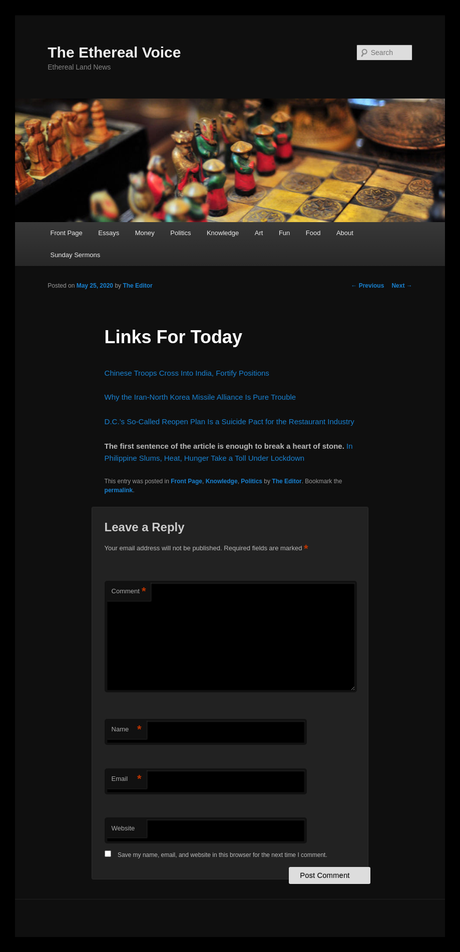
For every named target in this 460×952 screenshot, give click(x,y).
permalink (119, 490)
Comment (129, 591)
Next (401, 285)
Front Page (66, 233)
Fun (284, 233)
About (344, 233)
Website (123, 828)
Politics (180, 233)
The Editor (137, 285)
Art (259, 233)
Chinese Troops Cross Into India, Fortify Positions (187, 373)
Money (145, 233)
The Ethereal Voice (114, 52)
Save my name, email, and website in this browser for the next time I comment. (222, 854)
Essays (108, 233)
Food (313, 233)
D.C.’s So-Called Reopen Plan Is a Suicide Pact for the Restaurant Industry (229, 421)
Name (127, 729)
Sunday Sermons (75, 255)
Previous (367, 285)
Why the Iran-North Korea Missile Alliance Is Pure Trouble (200, 397)
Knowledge (223, 233)
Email (127, 779)
